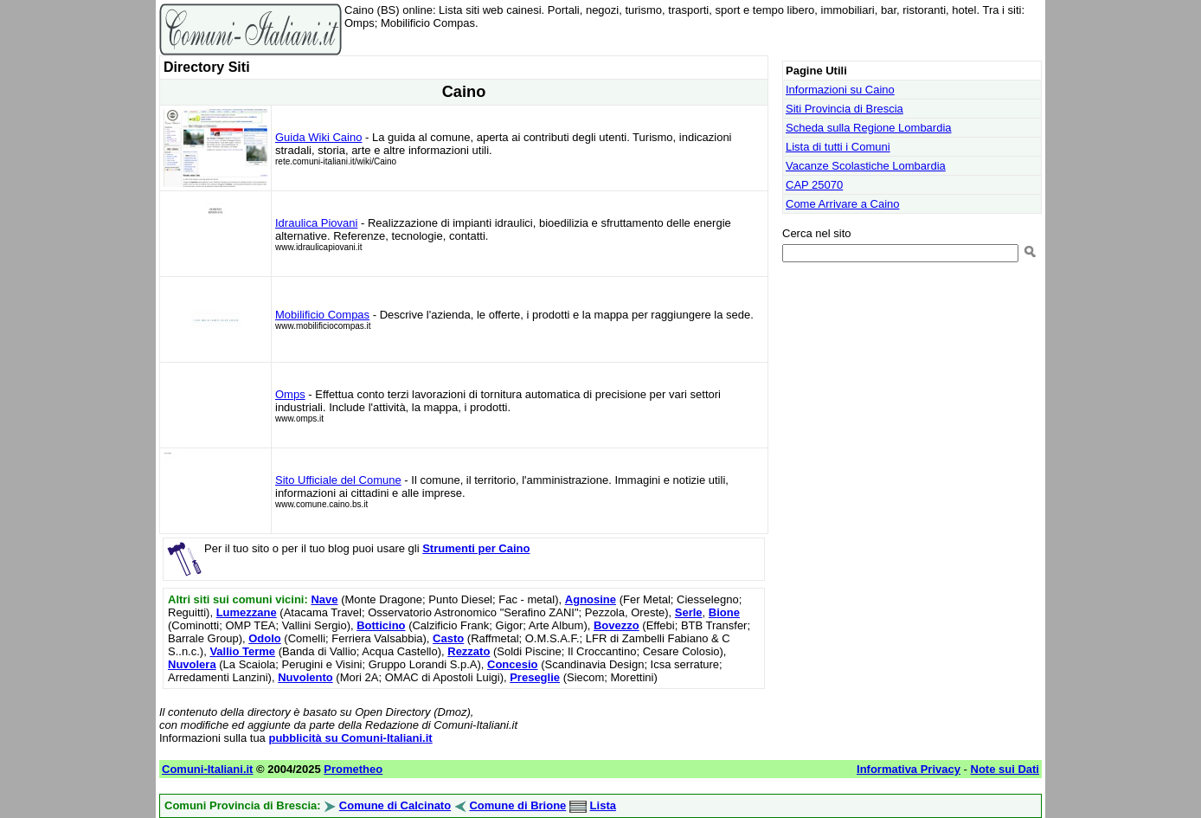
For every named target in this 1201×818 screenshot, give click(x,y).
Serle (689, 612)
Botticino (380, 625)
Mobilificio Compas (322, 314)
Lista (603, 805)
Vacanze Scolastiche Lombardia (866, 165)
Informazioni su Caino (840, 89)
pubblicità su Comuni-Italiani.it (350, 737)
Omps (290, 394)
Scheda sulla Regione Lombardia (869, 127)
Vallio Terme (242, 651)
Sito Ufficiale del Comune (338, 479)
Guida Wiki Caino (318, 137)
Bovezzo (616, 625)
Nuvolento (305, 677)
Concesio (512, 664)
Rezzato (468, 651)
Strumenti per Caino (476, 548)
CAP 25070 (814, 184)
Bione (724, 612)
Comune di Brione (517, 805)
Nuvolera (192, 664)
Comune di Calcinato (395, 805)
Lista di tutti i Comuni (838, 146)
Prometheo (353, 769)
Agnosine (590, 599)
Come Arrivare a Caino (843, 203)
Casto (448, 638)
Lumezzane (246, 612)
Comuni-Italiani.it (207, 769)
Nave (324, 599)
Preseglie (535, 677)
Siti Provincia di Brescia (844, 108)
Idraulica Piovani (316, 222)
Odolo (264, 638)
